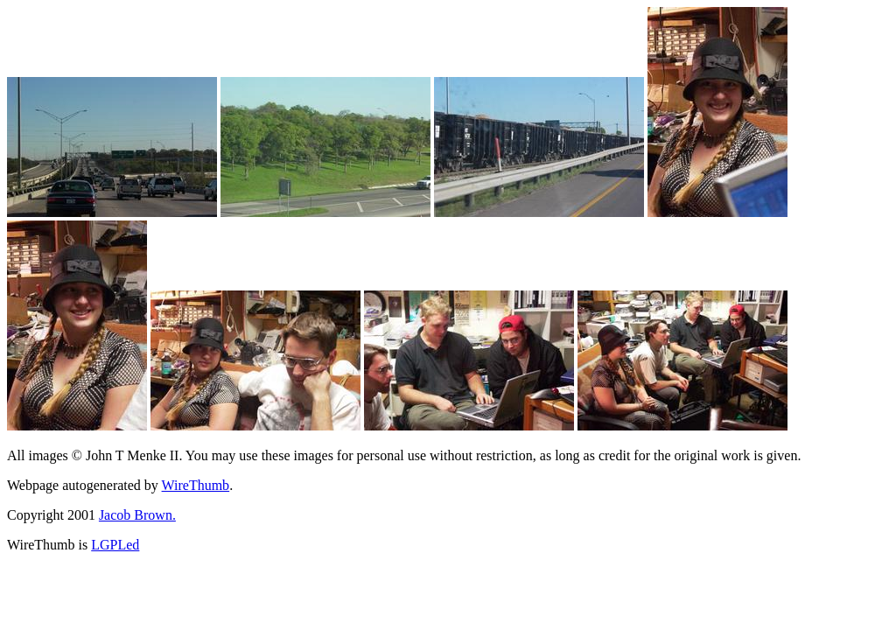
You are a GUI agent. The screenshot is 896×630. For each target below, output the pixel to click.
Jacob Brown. (137, 515)
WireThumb (196, 485)
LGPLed (115, 544)
